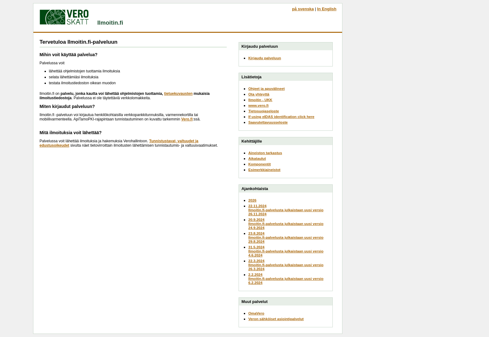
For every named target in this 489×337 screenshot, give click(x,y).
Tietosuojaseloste (263, 111)
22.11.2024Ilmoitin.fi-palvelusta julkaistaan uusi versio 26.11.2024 (285, 210)
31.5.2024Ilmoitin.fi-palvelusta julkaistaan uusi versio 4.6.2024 (285, 251)
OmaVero (256, 313)
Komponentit (259, 164)
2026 (252, 200)
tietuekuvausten (178, 93)
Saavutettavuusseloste (268, 122)
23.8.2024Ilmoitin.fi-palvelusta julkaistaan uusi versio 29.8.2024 (285, 237)
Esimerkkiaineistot (264, 170)
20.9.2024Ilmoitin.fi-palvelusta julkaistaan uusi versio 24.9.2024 (285, 223)
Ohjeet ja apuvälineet (266, 88)
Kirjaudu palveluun (264, 58)
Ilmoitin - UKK (260, 100)
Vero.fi (187, 119)
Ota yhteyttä (258, 94)
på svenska (303, 9)
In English (326, 9)
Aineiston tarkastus (265, 153)
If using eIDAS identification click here (281, 117)
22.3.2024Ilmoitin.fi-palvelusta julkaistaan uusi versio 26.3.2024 (285, 265)
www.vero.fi (258, 105)
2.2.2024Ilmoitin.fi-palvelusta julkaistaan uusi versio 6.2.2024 (285, 278)
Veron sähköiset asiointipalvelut (276, 319)
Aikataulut (257, 158)
